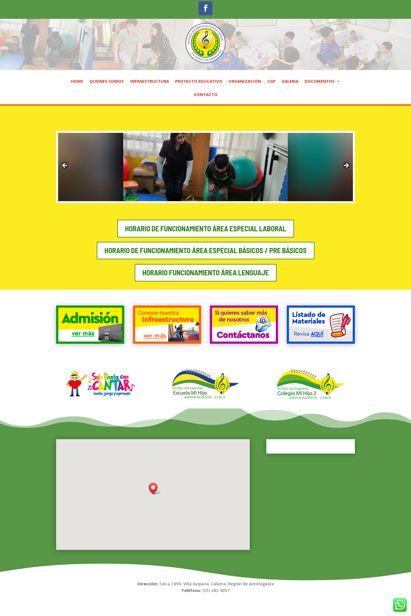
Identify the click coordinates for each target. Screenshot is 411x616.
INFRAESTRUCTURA (149, 81)
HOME (77, 81)
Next (346, 166)
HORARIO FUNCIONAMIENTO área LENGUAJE (205, 272)
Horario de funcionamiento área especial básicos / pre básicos (206, 250)
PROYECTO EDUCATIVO (198, 81)
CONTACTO (205, 94)
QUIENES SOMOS (106, 81)
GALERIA (290, 81)
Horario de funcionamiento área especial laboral (205, 228)
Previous (65, 166)
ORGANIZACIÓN (244, 81)
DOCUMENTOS (320, 81)
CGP (271, 81)
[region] (205, 167)
